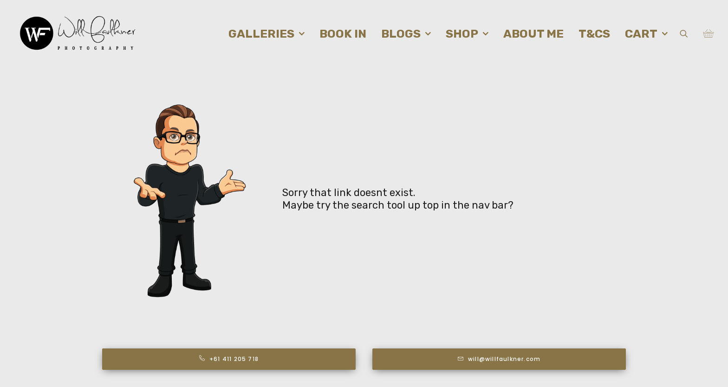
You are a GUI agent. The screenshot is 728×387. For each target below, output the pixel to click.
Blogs (406, 33)
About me (533, 33)
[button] (690, 33)
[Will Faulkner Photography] (78, 33)
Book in (342, 33)
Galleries (266, 33)
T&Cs (594, 33)
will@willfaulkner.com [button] (499, 359)
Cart (646, 33)
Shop (467, 33)
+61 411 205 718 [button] (229, 359)
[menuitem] (266, 33)
